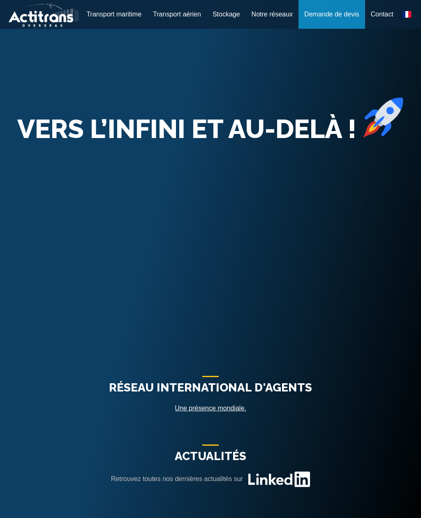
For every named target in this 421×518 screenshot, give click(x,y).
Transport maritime (113, 14)
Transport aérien (177, 14)
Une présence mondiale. (210, 408)
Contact (382, 14)
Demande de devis (331, 14)
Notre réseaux (272, 14)
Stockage (226, 14)
